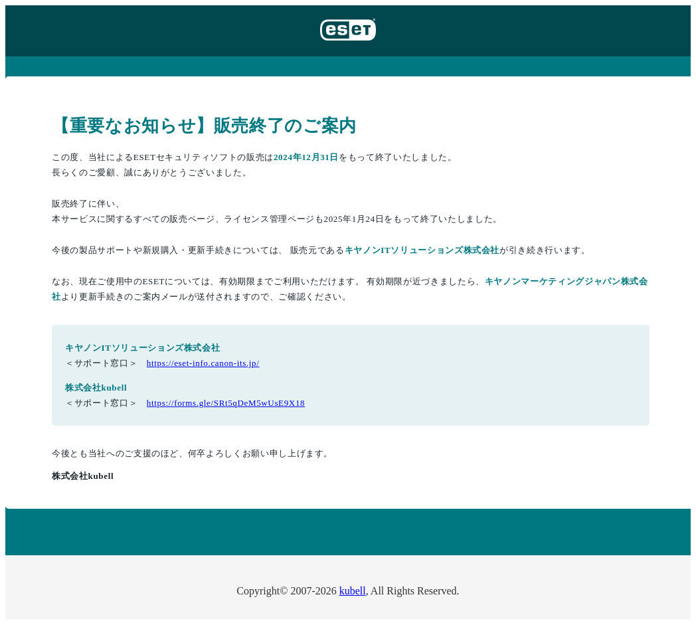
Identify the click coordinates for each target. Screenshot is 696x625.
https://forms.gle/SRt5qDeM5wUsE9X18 (226, 403)
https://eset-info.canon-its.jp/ (203, 363)
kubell (352, 590)
